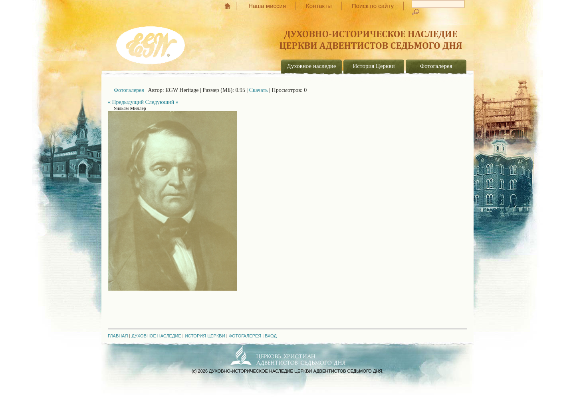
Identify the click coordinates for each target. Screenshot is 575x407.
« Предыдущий (126, 102)
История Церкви (374, 66)
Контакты (319, 5)
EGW (151, 42)
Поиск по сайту (373, 5)
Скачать (258, 90)
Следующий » (161, 102)
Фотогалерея (436, 66)
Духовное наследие (311, 66)
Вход (271, 335)
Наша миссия (267, 5)
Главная (231, 6)
